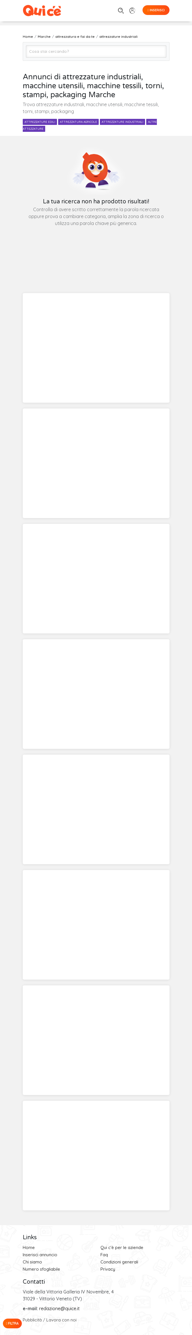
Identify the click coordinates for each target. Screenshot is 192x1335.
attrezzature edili (39, 122)
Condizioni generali (119, 1262)
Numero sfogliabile (41, 1269)
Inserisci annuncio (40, 1254)
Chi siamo (32, 1262)
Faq (104, 1254)
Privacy (107, 1269)
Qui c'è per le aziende (121, 1247)
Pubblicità (32, 1320)
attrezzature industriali (122, 122)
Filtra (12, 1323)
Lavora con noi (61, 1320)
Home (29, 1247)
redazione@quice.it (59, 1308)
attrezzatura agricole (78, 122)
